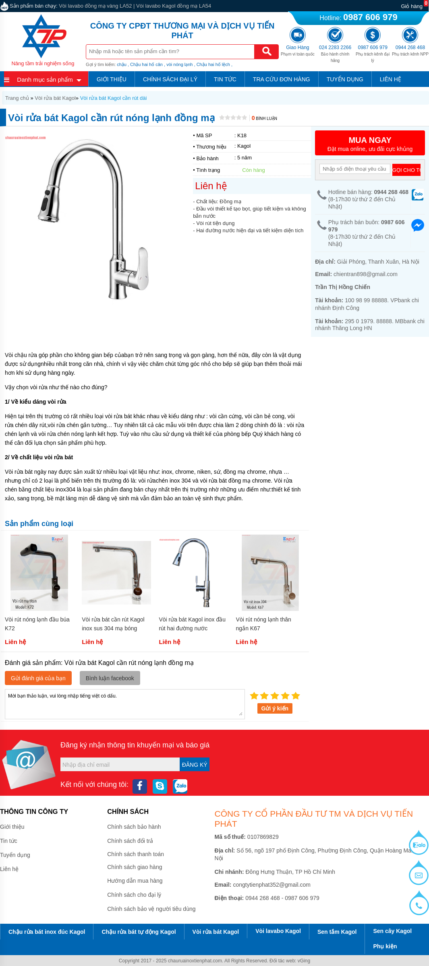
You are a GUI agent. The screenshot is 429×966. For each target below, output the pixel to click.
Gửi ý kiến (275, 708)
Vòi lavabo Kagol (278, 931)
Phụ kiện (385, 946)
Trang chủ (17, 98)
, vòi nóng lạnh (178, 64)
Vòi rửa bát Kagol (55, 98)
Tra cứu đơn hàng (281, 79)
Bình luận (264, 118)
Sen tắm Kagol (336, 932)
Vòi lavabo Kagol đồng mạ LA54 (173, 6)
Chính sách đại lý (170, 79)
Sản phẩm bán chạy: (34, 6)
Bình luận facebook (110, 678)
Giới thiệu (111, 79)
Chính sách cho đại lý (134, 895)
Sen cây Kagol (392, 931)
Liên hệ (390, 79)
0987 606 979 (370, 17)
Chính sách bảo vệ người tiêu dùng (151, 909)
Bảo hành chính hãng (335, 54)
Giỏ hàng (412, 6)
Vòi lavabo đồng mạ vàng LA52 (95, 6)
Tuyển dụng (345, 79)
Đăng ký (194, 765)
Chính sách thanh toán (135, 854)
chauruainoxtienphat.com (195, 961)
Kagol (244, 146)
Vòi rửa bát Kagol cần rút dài (113, 98)
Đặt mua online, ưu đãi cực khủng (370, 144)
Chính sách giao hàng (134, 867)
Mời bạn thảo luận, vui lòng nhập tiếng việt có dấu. (124, 703)
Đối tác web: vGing (289, 961)
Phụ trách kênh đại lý (373, 54)
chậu (121, 64)
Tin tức (225, 79)
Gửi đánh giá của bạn (38, 678)
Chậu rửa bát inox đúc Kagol (46, 932)
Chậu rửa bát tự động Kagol (139, 932)
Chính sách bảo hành (134, 827)
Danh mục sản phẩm (45, 79)
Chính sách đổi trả (130, 841)
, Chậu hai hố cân (145, 64)
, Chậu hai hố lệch (212, 64)
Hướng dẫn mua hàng (134, 880)
